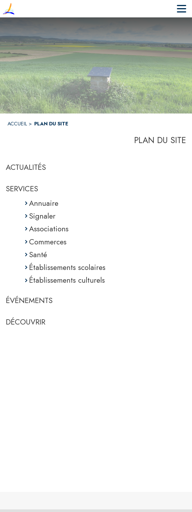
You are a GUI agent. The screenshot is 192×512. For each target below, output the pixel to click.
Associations (49, 229)
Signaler (42, 216)
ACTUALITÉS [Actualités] (26, 167)
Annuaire (43, 203)
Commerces (48, 242)
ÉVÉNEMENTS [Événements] (29, 300)
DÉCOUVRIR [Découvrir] (25, 322)
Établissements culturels (67, 280)
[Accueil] (9, 9)
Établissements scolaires (67, 267)
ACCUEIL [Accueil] (17, 123)
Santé (38, 254)
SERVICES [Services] (22, 189)
